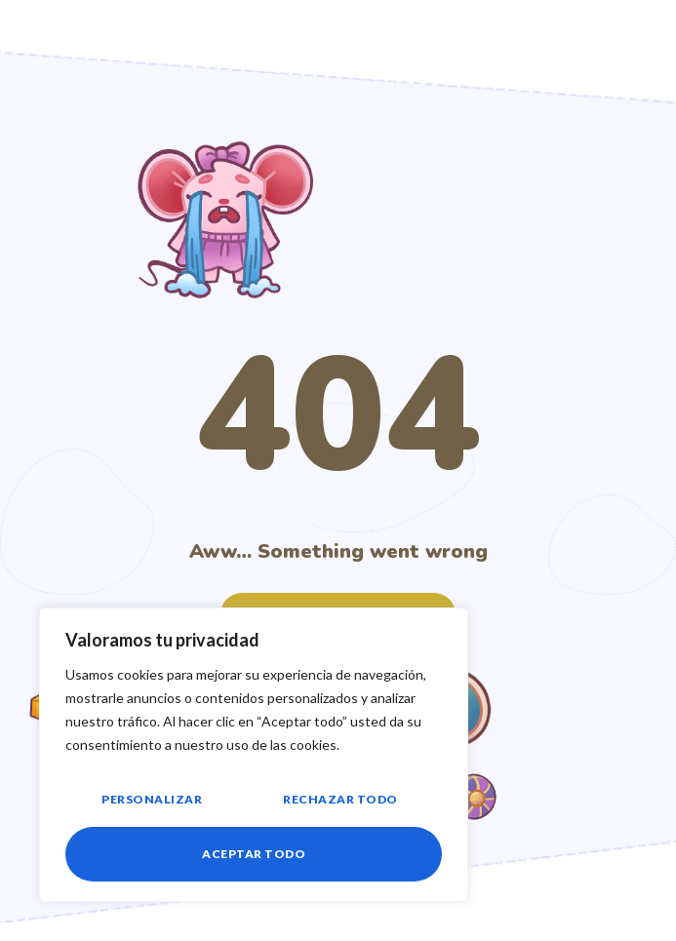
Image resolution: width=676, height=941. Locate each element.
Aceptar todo (253, 853)
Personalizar (151, 799)
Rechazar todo (340, 799)
